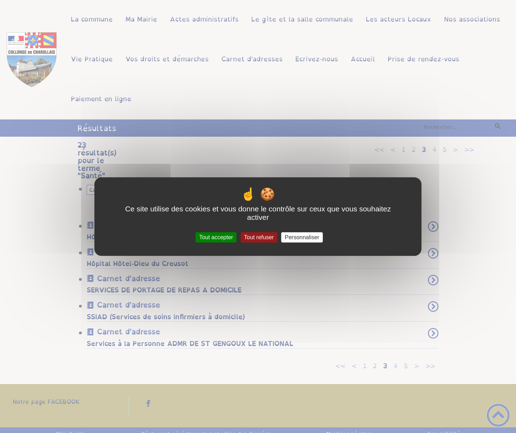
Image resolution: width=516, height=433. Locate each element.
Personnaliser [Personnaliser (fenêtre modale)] (302, 237)
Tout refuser (259, 237)
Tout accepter (216, 237)
